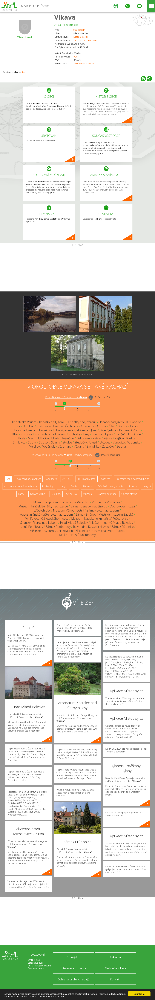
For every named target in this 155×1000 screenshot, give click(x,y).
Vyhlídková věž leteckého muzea (47, 518)
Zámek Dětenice (123, 527)
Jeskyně (147, 486)
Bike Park (56, 494)
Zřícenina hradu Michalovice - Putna (99, 531)
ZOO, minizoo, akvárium (28, 479)
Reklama (115, 957)
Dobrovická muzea (122, 506)
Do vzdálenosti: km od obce (66, 397)
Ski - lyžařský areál (86, 479)
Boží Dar (28, 426)
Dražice (122, 426)
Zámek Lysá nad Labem (103, 510)
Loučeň (121, 434)
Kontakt (115, 979)
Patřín (97, 438)
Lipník (109, 434)
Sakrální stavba (129, 494)
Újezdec (105, 442)
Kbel (15, 434)
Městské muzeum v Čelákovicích (51, 531)
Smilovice (19, 442)
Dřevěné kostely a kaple (110, 486)
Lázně (21, 494)
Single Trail (72, 494)
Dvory (134, 426)
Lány (86, 434)
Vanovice (119, 442)
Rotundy (133, 486)
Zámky (74, 486)
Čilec (112, 426)
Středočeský (79, 29)
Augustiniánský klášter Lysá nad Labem (46, 514)
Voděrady (48, 446)
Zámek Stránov (85, 514)
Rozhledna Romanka (106, 502)
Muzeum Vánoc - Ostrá (68, 510)
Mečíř (32, 438)
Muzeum (87, 494)
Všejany (79, 446)
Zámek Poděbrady (58, 527)
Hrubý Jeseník (64, 430)
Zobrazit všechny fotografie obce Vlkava (77, 374)
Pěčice (108, 438)
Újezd (93, 442)
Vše (8, 479)
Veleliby (34, 446)
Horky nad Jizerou (25, 430)
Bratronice (44, 426)
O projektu (73, 957)
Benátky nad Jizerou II (113, 422)
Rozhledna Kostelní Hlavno (91, 527)
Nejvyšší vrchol (38, 494)
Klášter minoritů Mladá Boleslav (111, 523)
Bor (24, 72)
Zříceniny (87, 486)
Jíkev (94, 430)
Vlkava (65, 17)
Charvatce (88, 426)
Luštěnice (134, 434)
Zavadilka (93, 446)
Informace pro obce (73, 968)
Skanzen (105, 479)
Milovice (43, 438)
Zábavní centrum (107, 494)
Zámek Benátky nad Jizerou (89, 506)
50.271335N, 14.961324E (85, 40)
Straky (32, 442)
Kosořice (26, 434)
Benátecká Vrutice (24, 422)
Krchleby (74, 434)
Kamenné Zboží (129, 430)
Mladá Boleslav (80, 36)
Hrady (62, 486)
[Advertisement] (77, 269)
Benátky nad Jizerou (52, 422)
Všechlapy (64, 446)
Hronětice (45, 430)
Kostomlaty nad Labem (50, 434)
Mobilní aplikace (115, 968)
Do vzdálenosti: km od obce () (62, 455)
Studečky (80, 442)
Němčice (68, 438)
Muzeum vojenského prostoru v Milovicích (61, 502)
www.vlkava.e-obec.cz (84, 63)
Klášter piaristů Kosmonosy (77, 535)
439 (76, 56)
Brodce (58, 426)
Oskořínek (83, 438)
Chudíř (101, 426)
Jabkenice (82, 430)
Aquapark (51, 479)
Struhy (55, 442)
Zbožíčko (108, 446)
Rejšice (119, 438)
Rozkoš (131, 438)
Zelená (121, 446)
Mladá (55, 438)
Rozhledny (47, 486)
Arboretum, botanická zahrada (20, 486)
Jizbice (112, 430)
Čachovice (71, 426)
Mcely (21, 438)
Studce (67, 442)
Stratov (44, 442)
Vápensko (133, 442)
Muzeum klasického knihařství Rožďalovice (99, 518)
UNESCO (67, 479)
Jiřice (103, 430)
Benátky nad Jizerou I (82, 422)
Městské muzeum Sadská (116, 514)
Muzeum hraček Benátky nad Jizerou (43, 506)
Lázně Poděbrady (31, 527)
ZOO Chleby (42, 510)
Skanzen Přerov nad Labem (39, 523)
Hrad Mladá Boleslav (74, 523)
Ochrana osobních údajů (73, 979)
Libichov (97, 434)
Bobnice (135, 422)
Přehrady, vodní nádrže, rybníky (132, 479)
